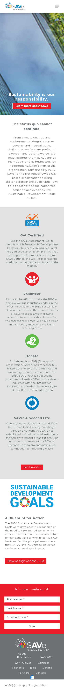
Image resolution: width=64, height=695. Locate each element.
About (22, 653)
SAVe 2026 (46, 657)
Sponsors (18, 667)
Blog (33, 667)
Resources (24, 657)
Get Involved (23, 662)
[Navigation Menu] (57, 6)
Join (32, 626)
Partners (23, 672)
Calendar (43, 662)
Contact (40, 672)
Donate (47, 667)
